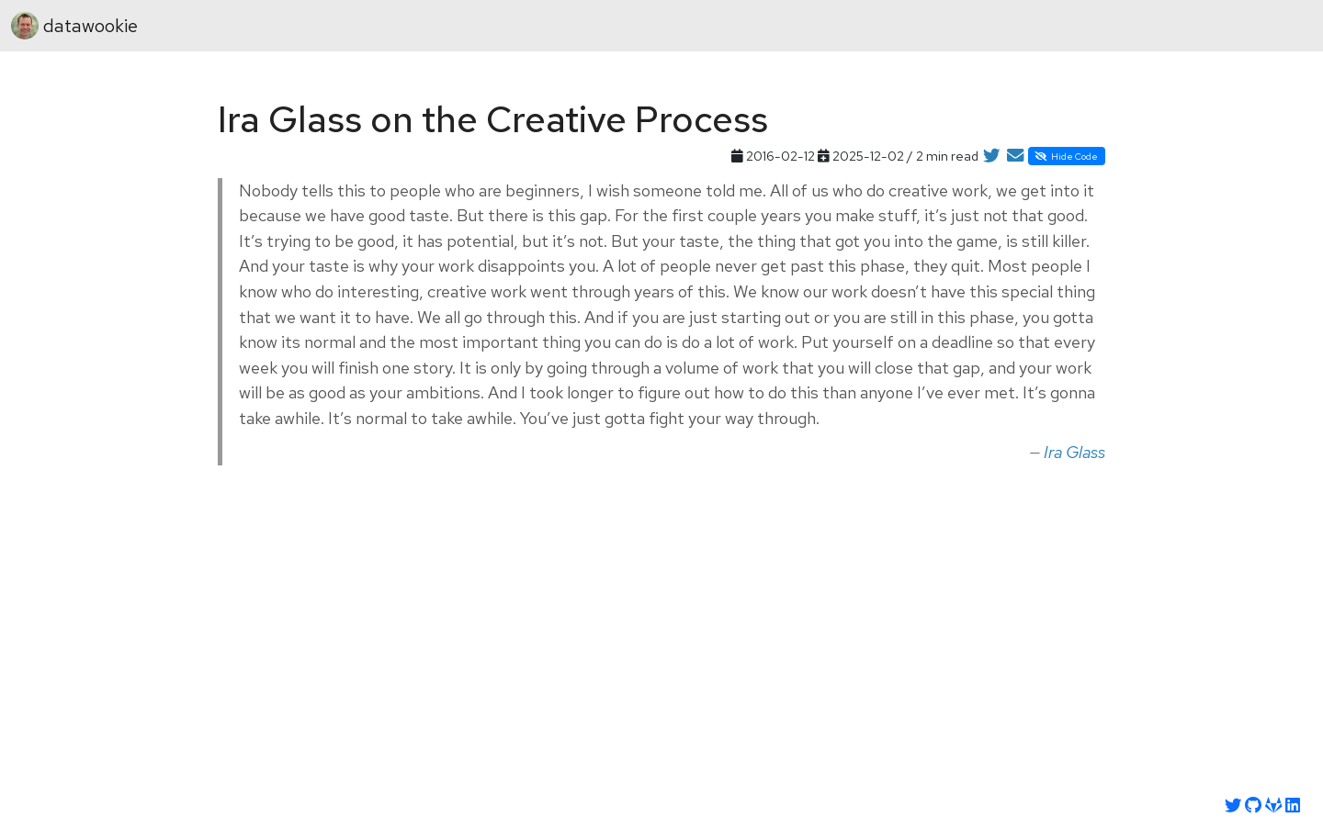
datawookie (74, 25)
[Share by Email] (1015, 156)
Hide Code (1066, 156)
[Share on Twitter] (991, 156)
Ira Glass (1074, 452)
